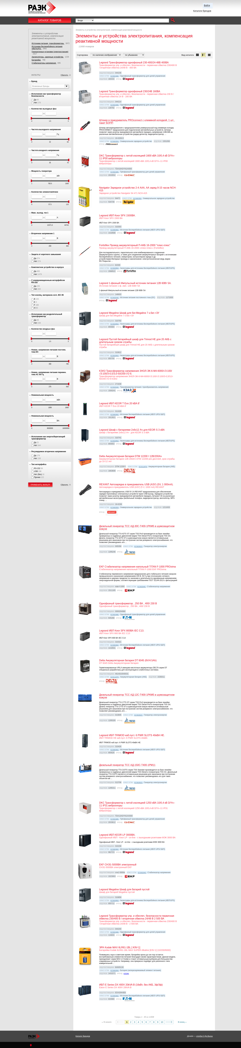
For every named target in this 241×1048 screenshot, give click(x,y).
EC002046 (115, 387)
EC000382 (115, 230)
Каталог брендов (83, 1036)
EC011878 (143, 467)
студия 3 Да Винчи (204, 1036)
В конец (181, 1022)
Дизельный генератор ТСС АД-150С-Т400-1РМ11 (127, 765)
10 (162, 1022)
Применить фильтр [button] (40, 485)
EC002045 (142, 587)
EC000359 (115, 141)
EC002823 (138, 546)
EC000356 (115, 970)
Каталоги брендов (202, 11)
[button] (172, 20)
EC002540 (115, 298)
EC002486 (115, 76)
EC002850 (115, 268)
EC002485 (115, 172)
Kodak (126, 974)
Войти (207, 5)
